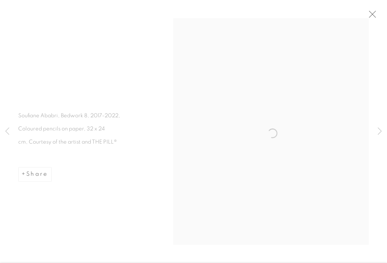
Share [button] (37, 176)
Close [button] (371, 16)
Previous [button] (7, 131)
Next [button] (379, 131)
